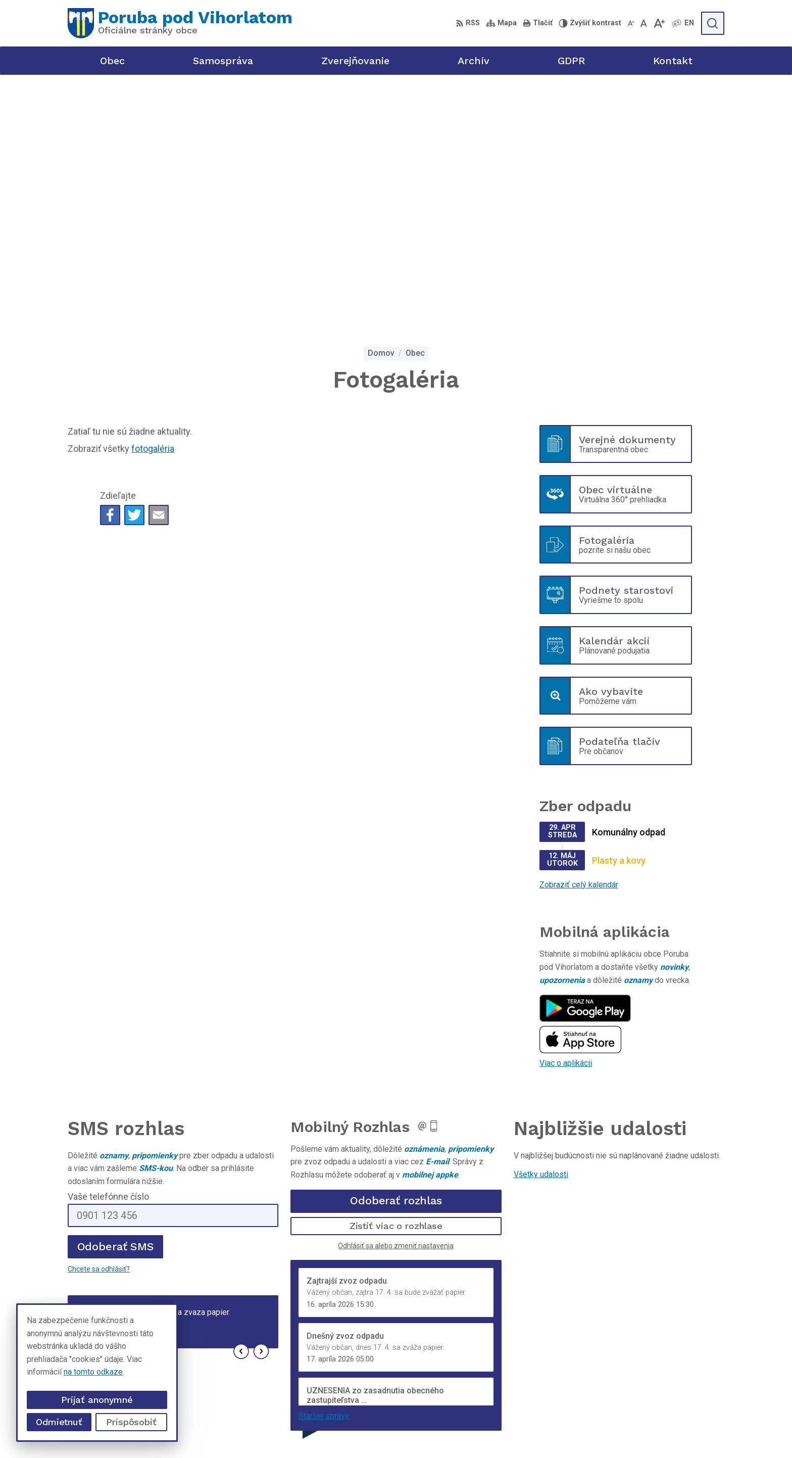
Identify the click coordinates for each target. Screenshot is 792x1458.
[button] (241, 1104)
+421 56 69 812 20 (634, 1362)
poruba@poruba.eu (634, 1385)
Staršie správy (324, 1168)
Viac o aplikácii (565, 816)
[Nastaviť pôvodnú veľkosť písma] (643, 23)
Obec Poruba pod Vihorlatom (545, 1431)
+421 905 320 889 (633, 1373)
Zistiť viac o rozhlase (396, 978)
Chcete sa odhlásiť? (99, 1022)
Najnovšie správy (128, 1107)
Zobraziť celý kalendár (578, 637)
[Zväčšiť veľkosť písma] (659, 23)
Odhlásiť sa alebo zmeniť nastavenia (396, 998)
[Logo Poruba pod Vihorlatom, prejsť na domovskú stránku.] (180, 23)
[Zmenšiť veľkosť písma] (630, 23)
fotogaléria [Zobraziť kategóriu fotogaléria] (152, 201)
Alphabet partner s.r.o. (389, 1431)
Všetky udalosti (541, 927)
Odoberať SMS (115, 999)
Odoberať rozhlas (396, 953)
